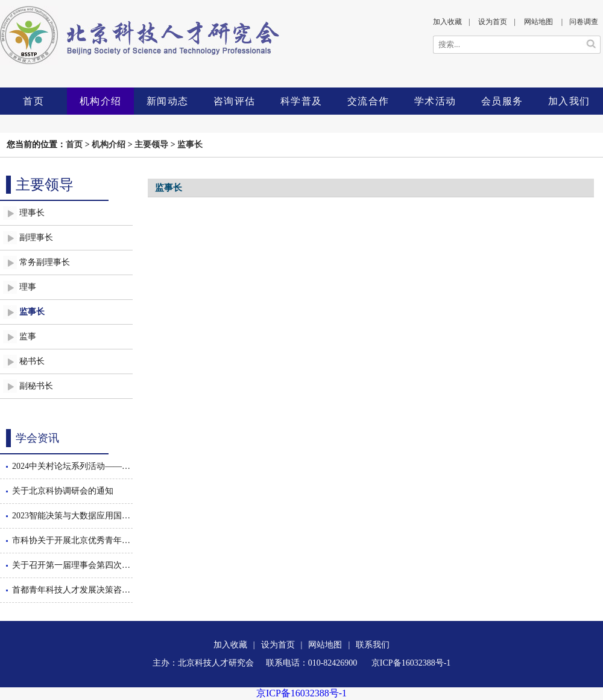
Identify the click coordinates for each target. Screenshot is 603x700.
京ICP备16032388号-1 (301, 693)
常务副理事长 (44, 262)
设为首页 (492, 22)
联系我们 (373, 644)
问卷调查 (583, 22)
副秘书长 (36, 385)
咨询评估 (234, 101)
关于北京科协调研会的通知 (62, 490)
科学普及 (301, 101)
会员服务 (502, 101)
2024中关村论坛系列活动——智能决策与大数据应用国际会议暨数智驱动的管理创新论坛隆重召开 (72, 466)
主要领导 (151, 144)
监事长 (190, 144)
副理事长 (36, 237)
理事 (27, 286)
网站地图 (538, 22)
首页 (33, 101)
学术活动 (435, 101)
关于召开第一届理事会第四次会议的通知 (72, 565)
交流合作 (368, 101)
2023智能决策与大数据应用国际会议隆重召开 (72, 515)
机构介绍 (101, 101)
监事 (27, 336)
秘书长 (32, 361)
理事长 (32, 212)
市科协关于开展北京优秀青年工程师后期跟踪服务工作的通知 (72, 540)
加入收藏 (447, 22)
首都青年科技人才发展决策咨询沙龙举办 (72, 589)
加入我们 (569, 101)
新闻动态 (168, 101)
